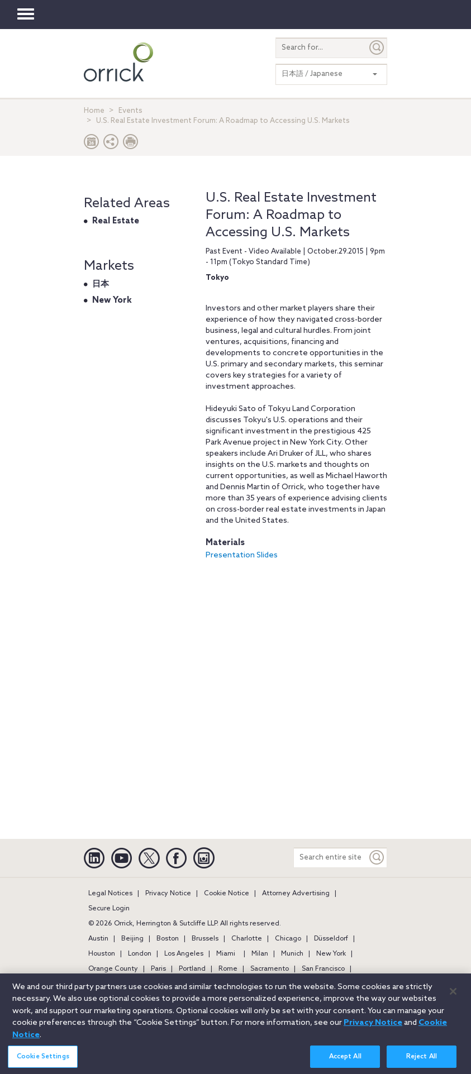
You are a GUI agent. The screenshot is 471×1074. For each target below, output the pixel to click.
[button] (111, 144)
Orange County (113, 969)
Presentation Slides (242, 555)
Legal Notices (110, 894)
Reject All (421, 1061)
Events (130, 111)
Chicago (288, 939)
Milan (259, 954)
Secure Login (109, 909)
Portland (192, 969)
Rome (227, 969)
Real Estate (115, 221)
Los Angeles (183, 954)
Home (94, 111)
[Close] (453, 996)
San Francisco (323, 969)
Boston (167, 939)
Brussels (205, 939)
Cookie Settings (43, 1061)
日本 (100, 284)
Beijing (132, 939)
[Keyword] (377, 857)
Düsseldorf (331, 939)
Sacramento (269, 969)
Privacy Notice (168, 894)
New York (112, 300)
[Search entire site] (330, 857)
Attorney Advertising (296, 894)
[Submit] (377, 47)
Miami (225, 954)
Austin (98, 939)
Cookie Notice (226, 894)
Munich (292, 954)
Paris (158, 969)
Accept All (345, 1061)
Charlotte (246, 939)
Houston (101, 954)
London (139, 954)
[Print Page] (131, 144)
